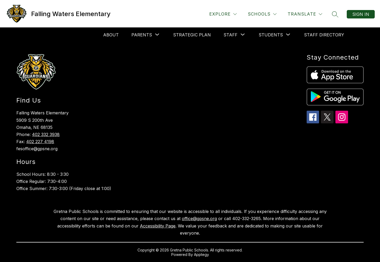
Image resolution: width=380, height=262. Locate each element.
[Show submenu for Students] (271, 35)
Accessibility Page (157, 226)
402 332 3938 (46, 134)
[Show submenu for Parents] (141, 35)
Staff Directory (324, 34)
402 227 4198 (40, 141)
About (111, 34)
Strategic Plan (192, 34)
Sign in (360, 14)
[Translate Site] (305, 14)
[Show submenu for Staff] (231, 35)
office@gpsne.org (199, 218)
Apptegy (201, 254)
